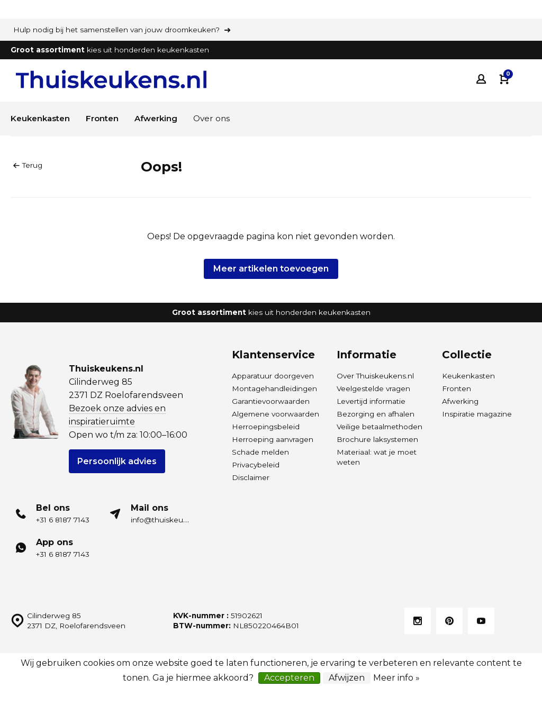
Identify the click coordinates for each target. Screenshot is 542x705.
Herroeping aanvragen (272, 439)
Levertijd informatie (371, 401)
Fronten (107, 118)
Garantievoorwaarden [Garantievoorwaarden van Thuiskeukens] (271, 401)
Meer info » (396, 678)
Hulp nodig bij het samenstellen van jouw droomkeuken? (116, 29)
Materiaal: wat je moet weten (377, 457)
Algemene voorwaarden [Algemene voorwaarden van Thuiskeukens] (275, 414)
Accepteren (289, 678)
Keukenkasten (42, 118)
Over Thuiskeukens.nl (375, 376)
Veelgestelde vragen (373, 388)
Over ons (222, 118)
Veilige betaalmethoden (379, 426)
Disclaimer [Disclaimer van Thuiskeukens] (250, 477)
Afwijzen (347, 678)
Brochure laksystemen (377, 439)
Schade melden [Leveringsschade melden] (260, 452)
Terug (27, 165)
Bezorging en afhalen (375, 414)
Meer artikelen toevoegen (271, 269)
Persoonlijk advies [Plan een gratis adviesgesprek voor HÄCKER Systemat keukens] (117, 461)
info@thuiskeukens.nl (170, 520)
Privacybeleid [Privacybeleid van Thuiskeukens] (255, 464)
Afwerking (164, 118)
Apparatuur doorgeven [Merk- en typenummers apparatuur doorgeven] (273, 376)
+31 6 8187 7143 (62, 520)
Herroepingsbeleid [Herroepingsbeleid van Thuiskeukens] (266, 426)
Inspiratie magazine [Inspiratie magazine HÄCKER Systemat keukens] (477, 414)
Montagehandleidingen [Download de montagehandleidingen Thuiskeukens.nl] (274, 388)
